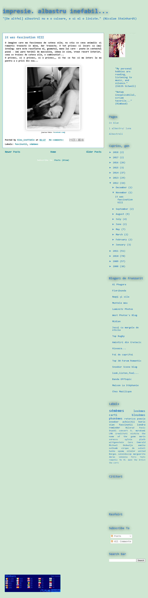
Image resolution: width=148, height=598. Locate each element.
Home (53, 152)
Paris (133, 457)
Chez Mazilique (122, 391)
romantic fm (115, 460)
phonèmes (116, 418)
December (122, 187)
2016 (116, 162)
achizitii (128, 422)
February (122, 239)
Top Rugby (118, 336)
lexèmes (139, 411)
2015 (116, 168)
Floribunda (119, 291)
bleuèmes (138, 415)
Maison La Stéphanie (125, 385)
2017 (116, 157)
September (123, 209)
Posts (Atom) (61, 160)
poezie (141, 419)
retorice (130, 419)
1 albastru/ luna (120, 128)
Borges (112, 454)
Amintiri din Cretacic (126, 342)
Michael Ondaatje (121, 445)
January (121, 245)
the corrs (114, 463)
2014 (116, 173)
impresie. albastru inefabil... (55, 11)
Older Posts (93, 152)
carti (113, 415)
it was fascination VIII (24, 37)
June (119, 224)
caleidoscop (125, 454)
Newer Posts (12, 152)
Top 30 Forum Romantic (126, 361)
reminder (114, 428)
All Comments (121, 541)
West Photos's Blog (124, 315)
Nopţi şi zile (120, 297)
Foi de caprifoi (122, 355)
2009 (116, 261)
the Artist (139, 460)
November (122, 192)
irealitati (121, 434)
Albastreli (116, 134)
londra (141, 425)
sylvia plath (135, 439)
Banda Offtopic (122, 379)
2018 (116, 152)
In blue (114, 123)
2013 (116, 178)
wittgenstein (116, 442)
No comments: (57, 140)
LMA (111, 434)
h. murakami (137, 431)
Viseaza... (119, 348)
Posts (116, 536)
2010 (116, 256)
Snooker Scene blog (124, 367)
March (120, 234)
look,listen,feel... (125, 373)
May (118, 229)
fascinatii (21, 144)
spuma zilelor (126, 451)
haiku (112, 451)
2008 (116, 266)
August (120, 214)
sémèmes (34, 144)
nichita (134, 434)
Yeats (142, 457)
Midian (116, 321)
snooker (114, 422)
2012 (116, 183)
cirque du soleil (133, 448)
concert (123, 431)
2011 (116, 251)
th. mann (127, 460)
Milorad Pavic (135, 428)
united (141, 451)
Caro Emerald (136, 442)
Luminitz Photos (122, 309)
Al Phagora (119, 284)
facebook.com (58, 132)
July (119, 219)
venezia (123, 457)
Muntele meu (119, 303)
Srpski (112, 431)
